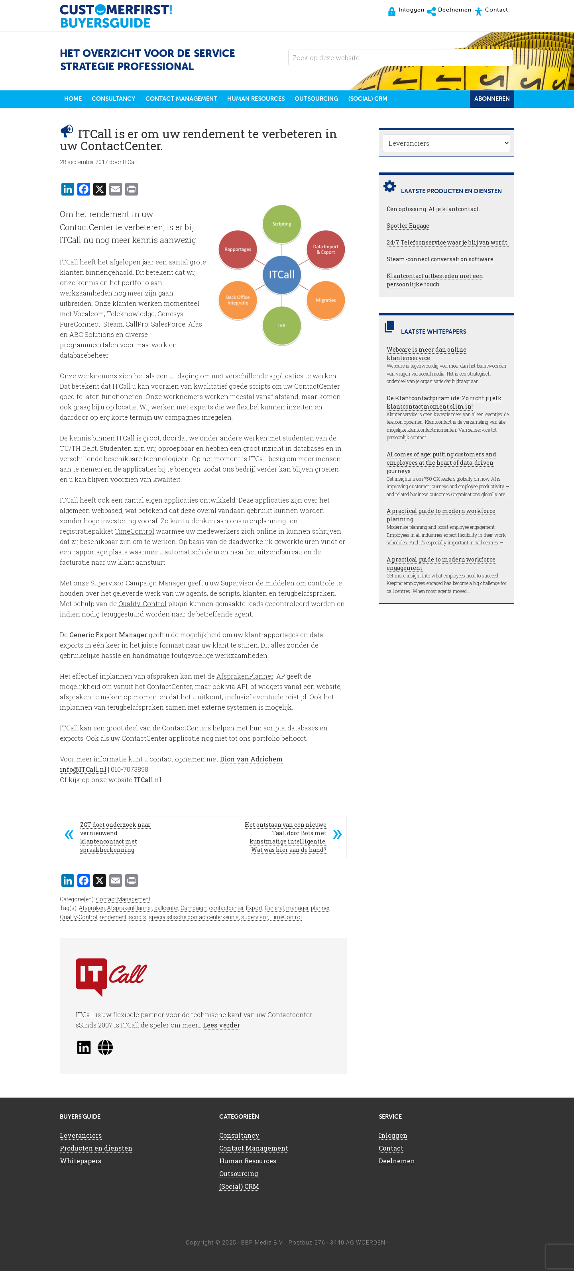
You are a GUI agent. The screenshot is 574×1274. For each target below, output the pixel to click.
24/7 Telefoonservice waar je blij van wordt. (448, 245)
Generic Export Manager (108, 637)
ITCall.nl (147, 782)
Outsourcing (238, 1176)
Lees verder (221, 1028)
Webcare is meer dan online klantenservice (426, 357)
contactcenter (226, 911)
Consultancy (239, 1138)
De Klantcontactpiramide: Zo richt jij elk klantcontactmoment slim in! (444, 405)
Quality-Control (78, 920)
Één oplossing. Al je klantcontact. (433, 212)
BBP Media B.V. (262, 1246)
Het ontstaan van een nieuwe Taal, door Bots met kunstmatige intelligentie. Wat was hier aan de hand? (285, 840)
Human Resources (247, 1164)
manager (297, 911)
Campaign (193, 911)
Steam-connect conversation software (440, 262)
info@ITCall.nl (83, 772)
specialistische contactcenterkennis (194, 920)
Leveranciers (81, 1138)
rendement (113, 920)
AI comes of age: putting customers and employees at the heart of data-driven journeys (441, 466)
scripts (137, 920)
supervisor (254, 920)
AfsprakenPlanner (129, 911)
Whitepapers (80, 1164)
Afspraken (92, 911)
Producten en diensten (96, 1151)
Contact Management (123, 902)
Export (254, 911)
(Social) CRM (239, 1189)
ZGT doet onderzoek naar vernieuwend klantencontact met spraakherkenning (115, 840)
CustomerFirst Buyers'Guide (123, 16)
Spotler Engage (408, 229)
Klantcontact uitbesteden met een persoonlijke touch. (435, 283)
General (274, 911)
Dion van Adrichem (251, 761)
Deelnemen (397, 1164)
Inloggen (393, 1138)
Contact (391, 1151)
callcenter (166, 911)
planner (320, 911)
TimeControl (286, 920)
